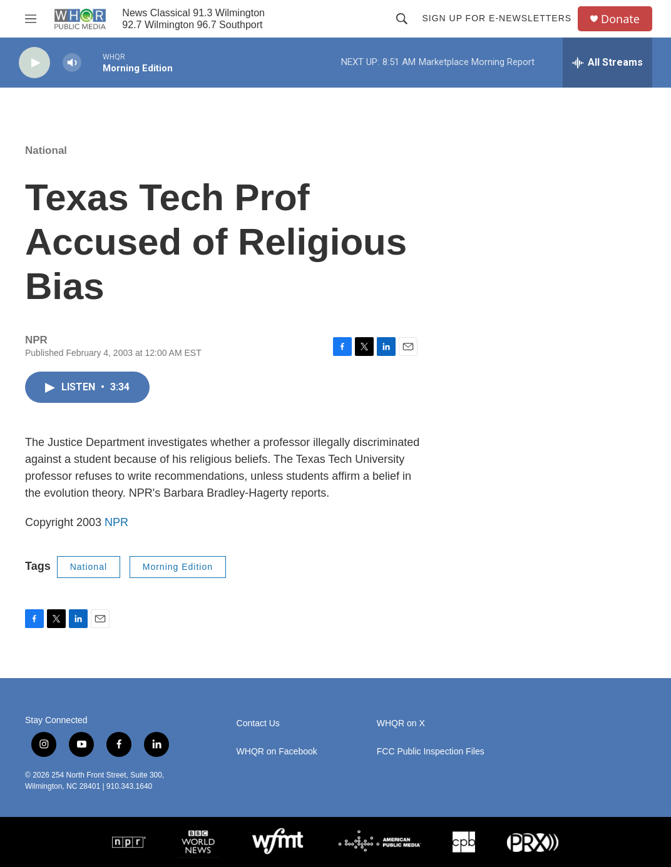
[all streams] (607, 63)
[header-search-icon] (402, 18)
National (46, 150)
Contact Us (258, 723)
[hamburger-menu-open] (31, 18)
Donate (620, 19)
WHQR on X (401, 723)
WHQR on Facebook (277, 751)
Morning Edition (178, 567)
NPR (116, 522)
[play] (34, 63)
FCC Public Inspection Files (430, 751)
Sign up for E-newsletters (496, 18)
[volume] (72, 63)
